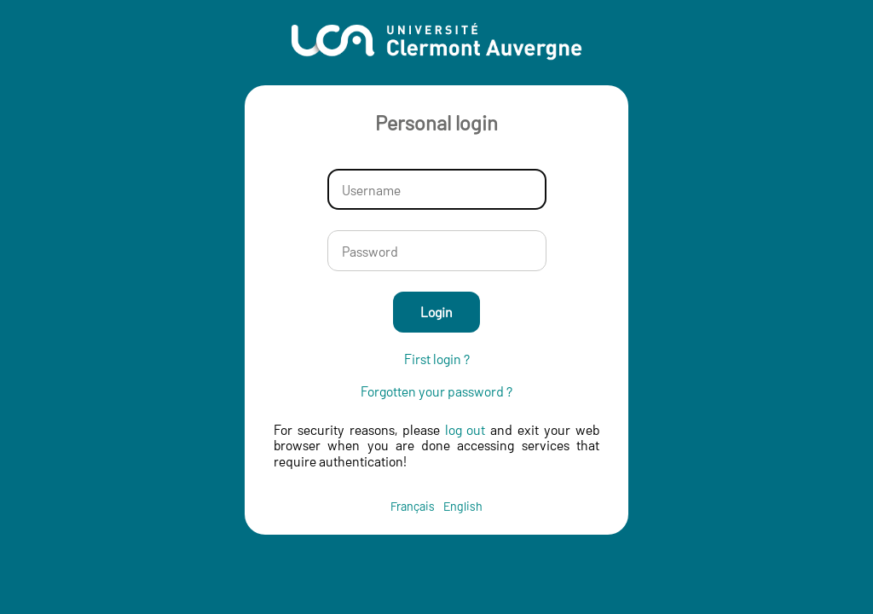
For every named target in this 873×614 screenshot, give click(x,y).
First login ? (437, 359)
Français (412, 506)
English (463, 506)
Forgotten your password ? (436, 391)
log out (465, 429)
